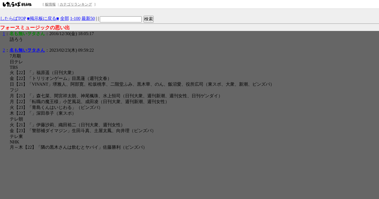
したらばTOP (13, 18)
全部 (64, 18)
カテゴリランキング (76, 4)
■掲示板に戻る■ (43, 18)
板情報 (50, 4)
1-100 (75, 18)
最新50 (88, 18)
